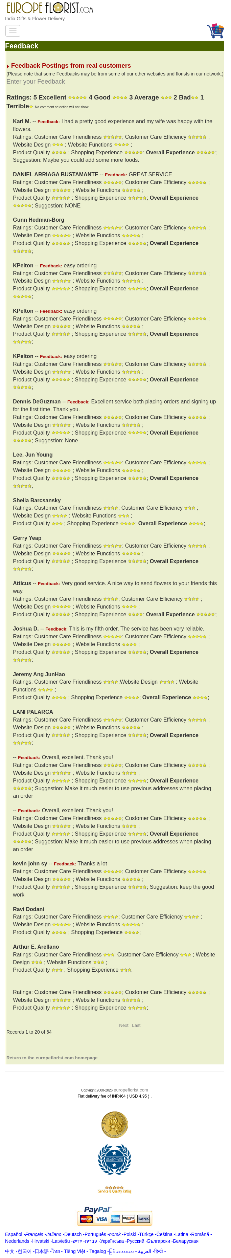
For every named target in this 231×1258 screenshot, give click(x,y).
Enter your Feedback (35, 81)
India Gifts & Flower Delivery (35, 18)
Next (123, 1025)
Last (136, 1025)
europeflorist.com (131, 1090)
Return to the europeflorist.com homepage (52, 1057)
